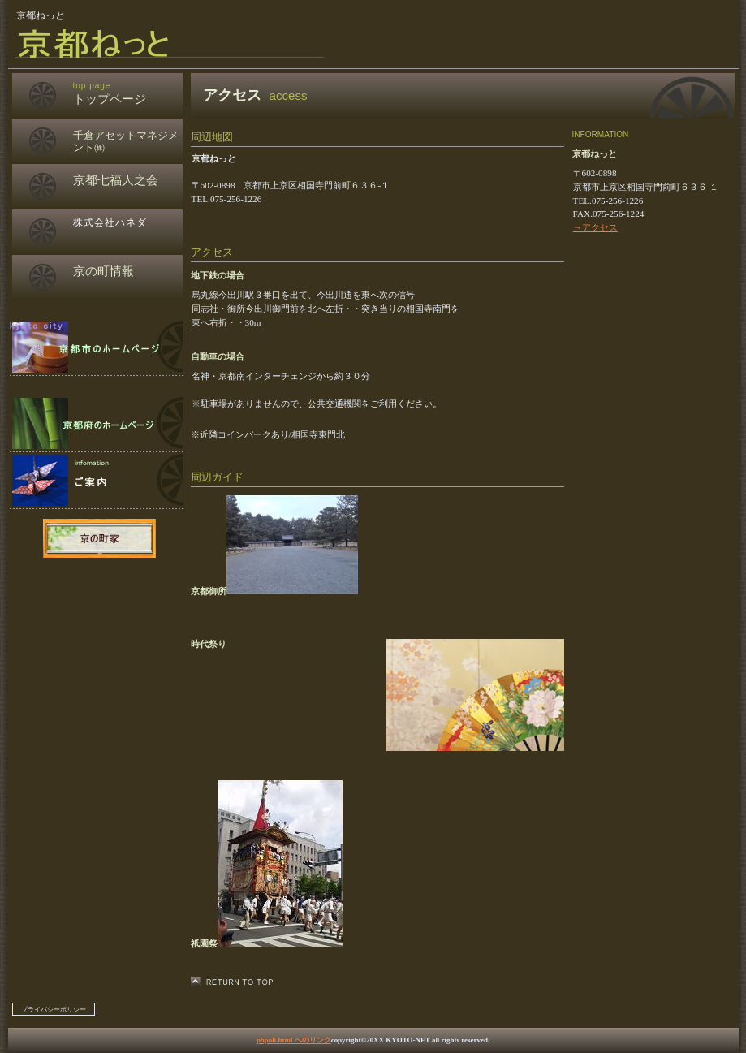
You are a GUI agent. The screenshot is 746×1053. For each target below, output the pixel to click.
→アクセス (595, 227)
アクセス (95, 480)
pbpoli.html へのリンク (294, 1040)
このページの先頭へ (236, 982)
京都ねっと (206, 43)
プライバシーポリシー (53, 1009)
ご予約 (95, 423)
